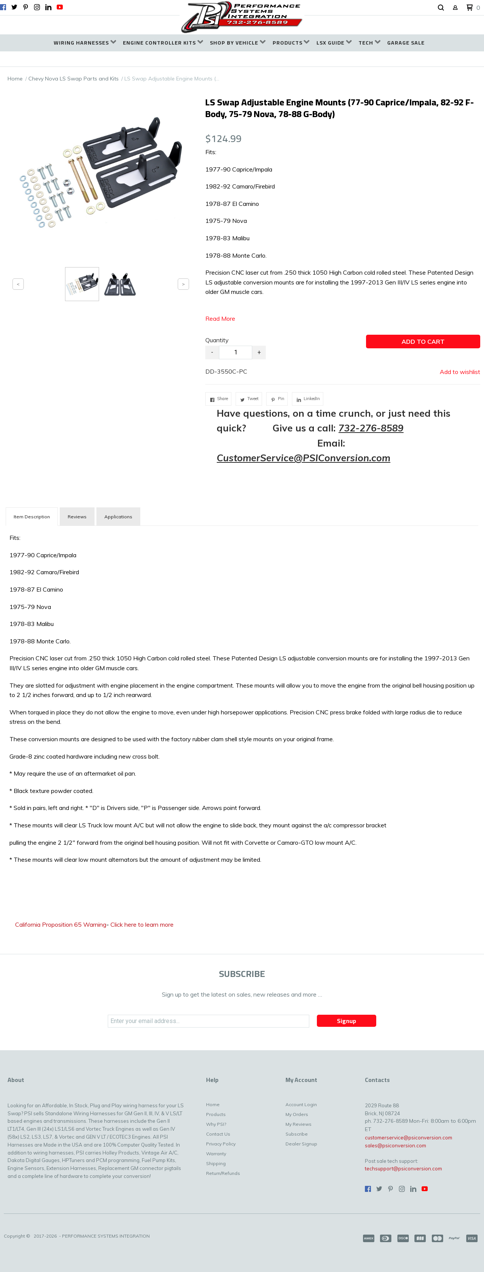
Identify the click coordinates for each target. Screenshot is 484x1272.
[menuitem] (85, 42)
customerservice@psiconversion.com (408, 1137)
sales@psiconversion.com (395, 1145)
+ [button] (259, 352)
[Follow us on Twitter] (14, 7)
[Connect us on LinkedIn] (48, 7)
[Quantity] (235, 352)
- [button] (212, 352)
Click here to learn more (142, 924)
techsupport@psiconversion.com (403, 1168)
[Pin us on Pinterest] (26, 7)
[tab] (32, 516)
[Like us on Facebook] (3, 7)
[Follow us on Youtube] (60, 7)
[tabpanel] (242, 700)
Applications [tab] (118, 516)
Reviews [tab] (77, 516)
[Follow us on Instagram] (37, 7)
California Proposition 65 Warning (60, 924)
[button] (441, 8)
